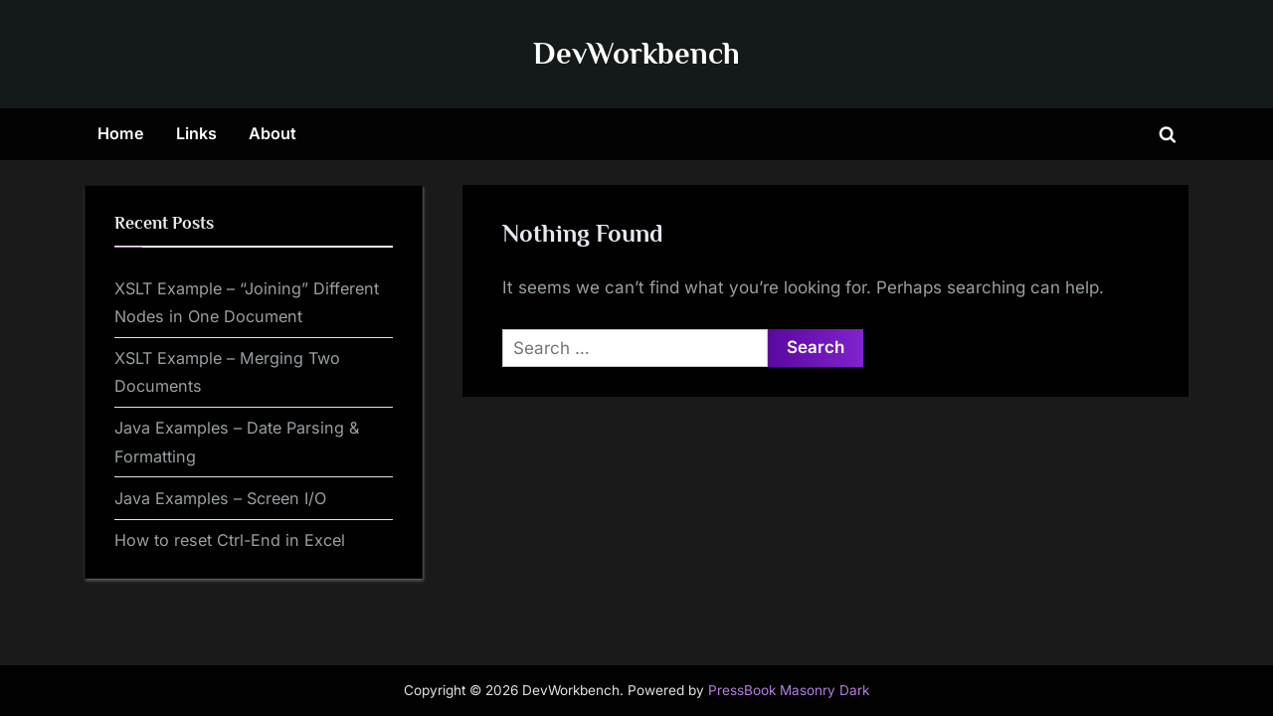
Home (120, 133)
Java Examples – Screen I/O (220, 498)
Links (196, 133)
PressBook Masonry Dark (788, 690)
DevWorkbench (636, 53)
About (272, 133)
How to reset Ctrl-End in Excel (229, 540)
